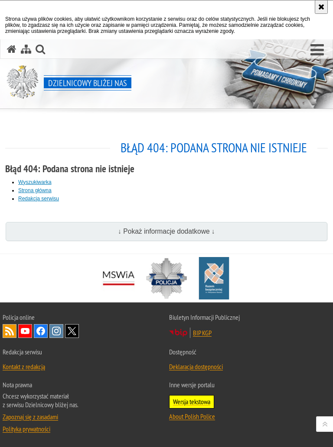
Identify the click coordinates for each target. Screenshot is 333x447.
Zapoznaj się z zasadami (30, 416)
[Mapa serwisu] (26, 49)
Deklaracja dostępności (196, 366)
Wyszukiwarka (35, 182)
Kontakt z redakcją (24, 366)
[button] (317, 50)
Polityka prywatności (26, 428)
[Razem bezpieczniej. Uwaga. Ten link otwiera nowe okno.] (214, 278)
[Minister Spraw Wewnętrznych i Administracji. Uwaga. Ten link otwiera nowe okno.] (118, 278)
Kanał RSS (9, 331)
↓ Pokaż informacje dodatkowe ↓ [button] (166, 231)
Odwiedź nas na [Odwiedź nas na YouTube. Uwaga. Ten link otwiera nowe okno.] (25, 331)
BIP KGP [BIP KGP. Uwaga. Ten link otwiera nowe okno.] (202, 332)
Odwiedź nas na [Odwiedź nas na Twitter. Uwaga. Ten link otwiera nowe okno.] (72, 331)
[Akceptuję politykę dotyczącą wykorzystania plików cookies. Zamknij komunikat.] (321, 7)
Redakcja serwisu (38, 199)
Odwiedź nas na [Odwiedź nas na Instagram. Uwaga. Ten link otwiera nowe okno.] (56, 331)
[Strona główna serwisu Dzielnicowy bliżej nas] (11, 49)
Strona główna (35, 190)
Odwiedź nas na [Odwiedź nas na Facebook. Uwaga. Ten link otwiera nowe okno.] (41, 331)
